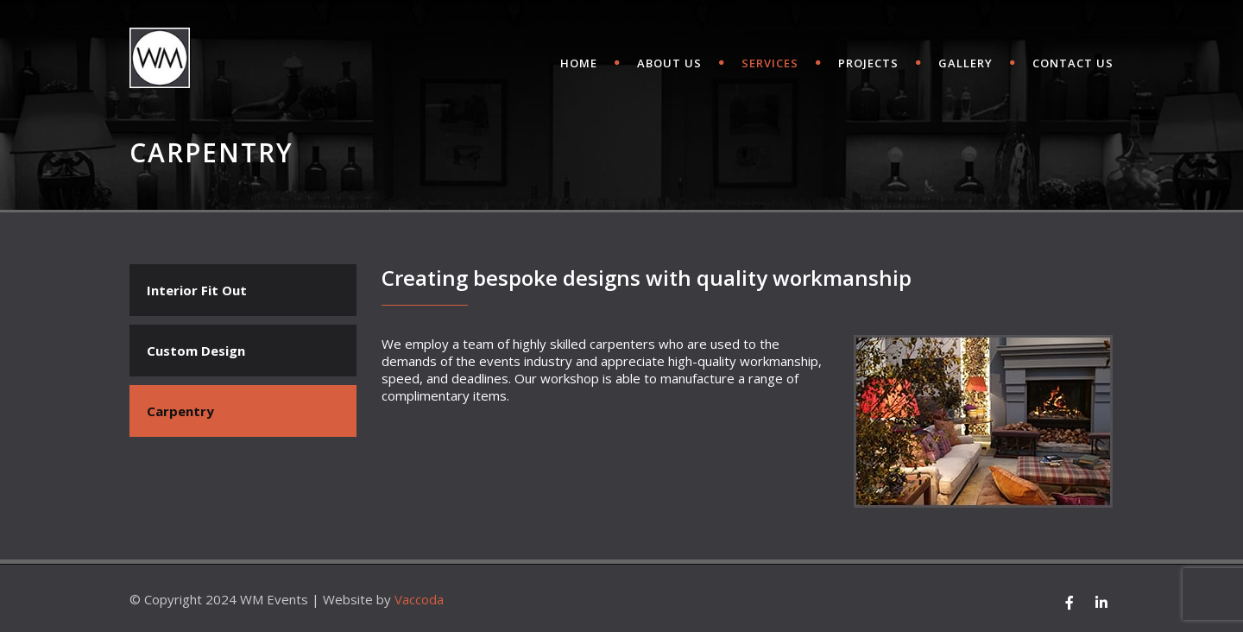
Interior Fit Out (197, 290)
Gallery (965, 63)
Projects (868, 63)
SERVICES (769, 63)
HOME (578, 63)
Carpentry (180, 411)
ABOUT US (669, 63)
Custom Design (196, 350)
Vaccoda (419, 599)
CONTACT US (1073, 63)
